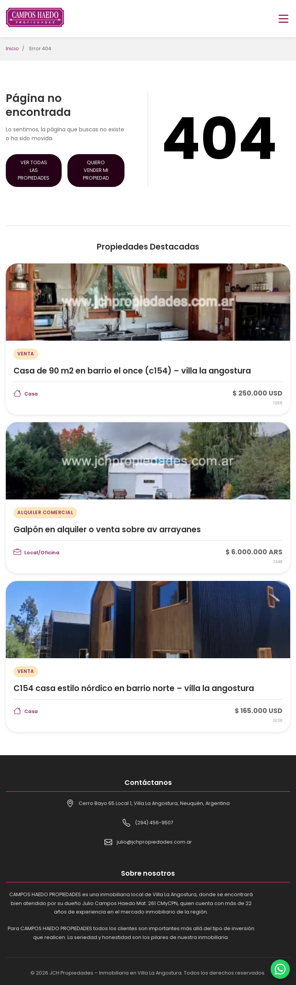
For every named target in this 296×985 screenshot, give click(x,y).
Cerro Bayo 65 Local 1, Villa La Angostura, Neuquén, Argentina (154, 803)
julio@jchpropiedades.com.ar (154, 842)
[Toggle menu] (283, 19)
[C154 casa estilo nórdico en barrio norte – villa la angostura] (148, 656)
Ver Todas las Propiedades (33, 170)
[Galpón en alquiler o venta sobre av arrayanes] (148, 497)
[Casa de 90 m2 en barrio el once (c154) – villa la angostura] (148, 338)
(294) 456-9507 (154, 822)
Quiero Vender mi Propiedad (96, 170)
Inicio (12, 48)
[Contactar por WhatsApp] (280, 969)
